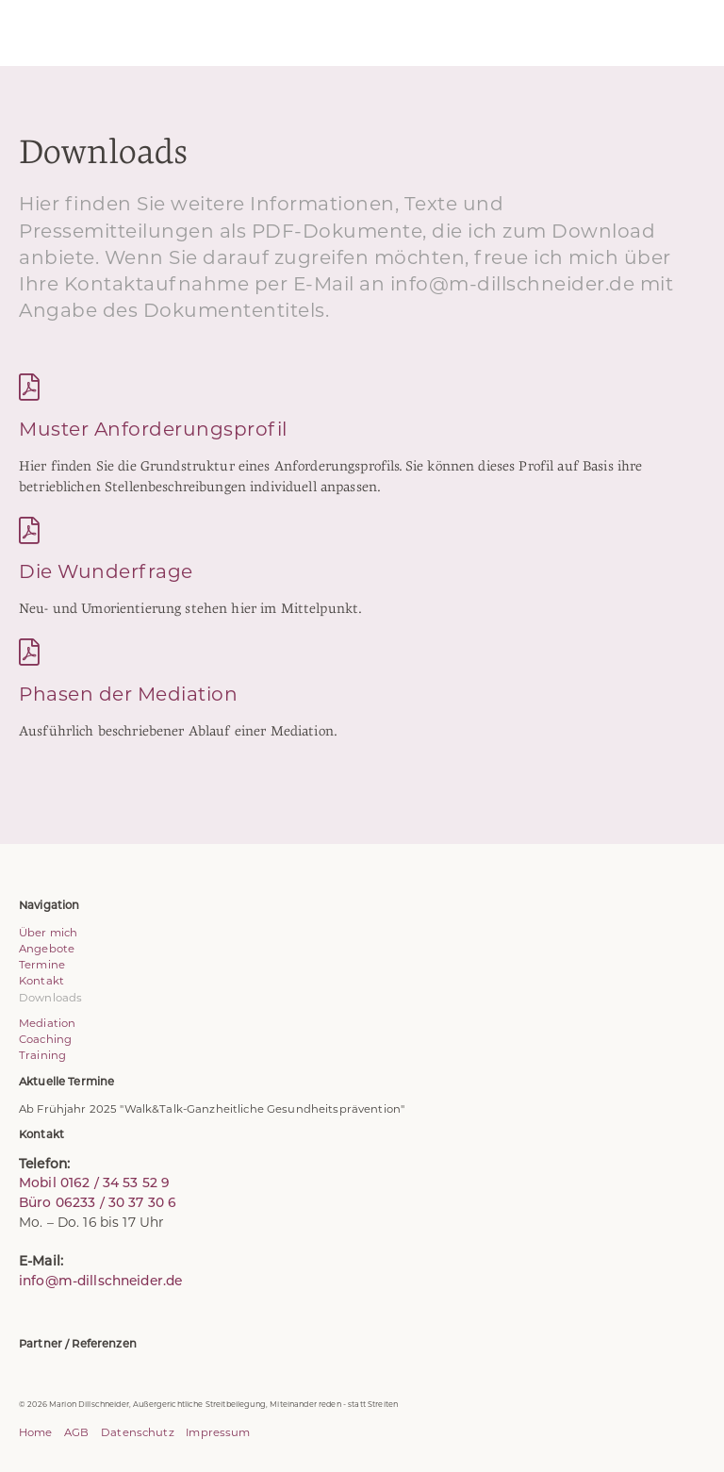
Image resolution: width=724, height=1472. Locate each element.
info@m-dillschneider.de (100, 1280)
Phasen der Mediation (128, 693)
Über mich (48, 932)
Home (36, 1432)
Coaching (45, 1039)
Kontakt (41, 980)
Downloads (50, 997)
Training (42, 1055)
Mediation (47, 1023)
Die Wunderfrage (106, 571)
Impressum (218, 1432)
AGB (76, 1432)
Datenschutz (137, 1432)
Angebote (46, 948)
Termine (42, 964)
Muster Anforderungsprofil (153, 428)
